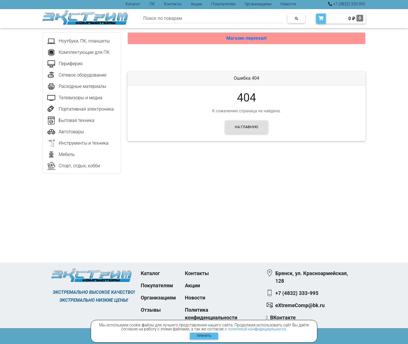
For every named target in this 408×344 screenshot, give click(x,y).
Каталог (133, 4)
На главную (246, 127)
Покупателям (223, 4)
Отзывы (151, 310)
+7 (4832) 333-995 (346, 4)
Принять (204, 336)
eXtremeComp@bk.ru (300, 305)
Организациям (258, 4)
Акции (196, 4)
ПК (152, 4)
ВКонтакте (283, 317)
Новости (288, 4)
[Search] (213, 18)
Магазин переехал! (246, 38)
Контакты (173, 4)
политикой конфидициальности (257, 329)
